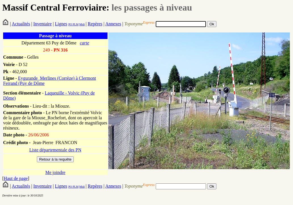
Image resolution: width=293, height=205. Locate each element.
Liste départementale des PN (55, 149)
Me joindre (55, 172)
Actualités (21, 23)
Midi (82, 24)
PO (70, 24)
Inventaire (42, 23)
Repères (95, 23)
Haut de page (16, 178)
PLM (75, 24)
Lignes (61, 23)
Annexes (113, 23)
